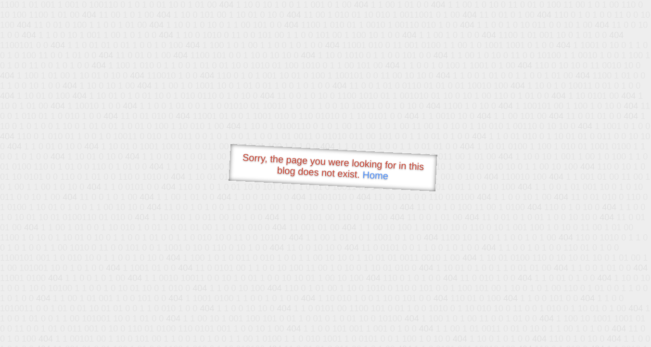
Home (375, 175)
